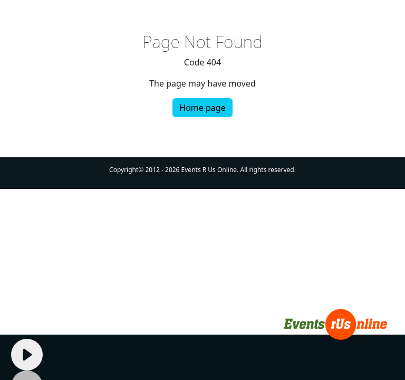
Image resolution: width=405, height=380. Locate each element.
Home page (202, 107)
